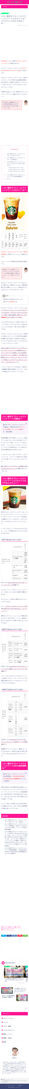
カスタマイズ (5, 927)
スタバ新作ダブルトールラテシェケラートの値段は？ (16, 158)
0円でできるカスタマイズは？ (16, 167)
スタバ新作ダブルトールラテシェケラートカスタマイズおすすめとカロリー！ (16, 163)
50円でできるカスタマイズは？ (17, 169)
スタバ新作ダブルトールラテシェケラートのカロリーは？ (16, 154)
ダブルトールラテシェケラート (8, 929)
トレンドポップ (14, 2)
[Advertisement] (14, 43)
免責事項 (20, 1085)
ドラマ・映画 (7, 1026)
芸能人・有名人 (7, 1038)
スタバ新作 (18, 927)
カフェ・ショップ (5, 13)
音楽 (4, 1042)
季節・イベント (7, 1034)
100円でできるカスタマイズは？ (17, 171)
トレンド (5, 1022)
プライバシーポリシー (11, 1085)
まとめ (8, 179)
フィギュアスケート (8, 1030)
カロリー (11, 927)
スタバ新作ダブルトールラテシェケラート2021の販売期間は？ (16, 175)
